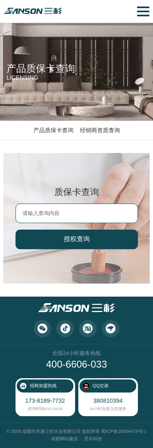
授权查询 (77, 238)
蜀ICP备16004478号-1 (123, 431)
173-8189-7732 (45, 401)
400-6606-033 (76, 364)
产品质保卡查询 (53, 130)
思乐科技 (93, 438)
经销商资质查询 (100, 130)
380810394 (107, 401)
